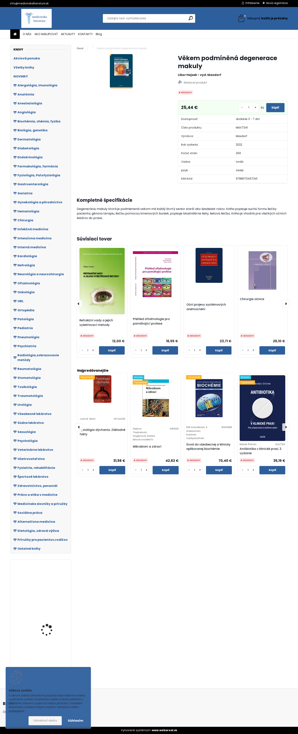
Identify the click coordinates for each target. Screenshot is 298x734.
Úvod (80, 48)
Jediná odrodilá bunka (50, 623)
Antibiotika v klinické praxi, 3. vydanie (261, 451)
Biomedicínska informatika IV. (45, 597)
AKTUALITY (68, 34)
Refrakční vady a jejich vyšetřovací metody (96, 322)
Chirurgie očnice (252, 299)
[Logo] (36, 18)
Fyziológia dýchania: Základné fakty (102, 432)
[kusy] (243, 107)
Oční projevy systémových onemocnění (206, 307)
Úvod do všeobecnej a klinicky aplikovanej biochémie (208, 446)
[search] (191, 18)
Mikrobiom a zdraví (147, 447)
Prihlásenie (253, 3)
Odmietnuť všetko (45, 720)
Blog (99, 34)
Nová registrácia (277, 3)
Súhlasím (75, 720)
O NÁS (27, 34)
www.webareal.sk (164, 730)
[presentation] (78, 303)
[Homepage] (15, 34)
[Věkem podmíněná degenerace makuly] (121, 71)
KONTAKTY (85, 34)
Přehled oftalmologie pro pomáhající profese (151, 321)
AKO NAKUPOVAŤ (46, 34)
